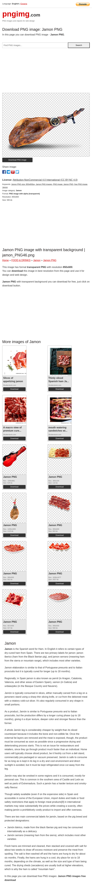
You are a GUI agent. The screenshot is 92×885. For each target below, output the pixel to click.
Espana (24, 4)
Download (14, 389)
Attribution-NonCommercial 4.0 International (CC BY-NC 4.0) (45, 180)
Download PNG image (17, 160)
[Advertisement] (46, 71)
